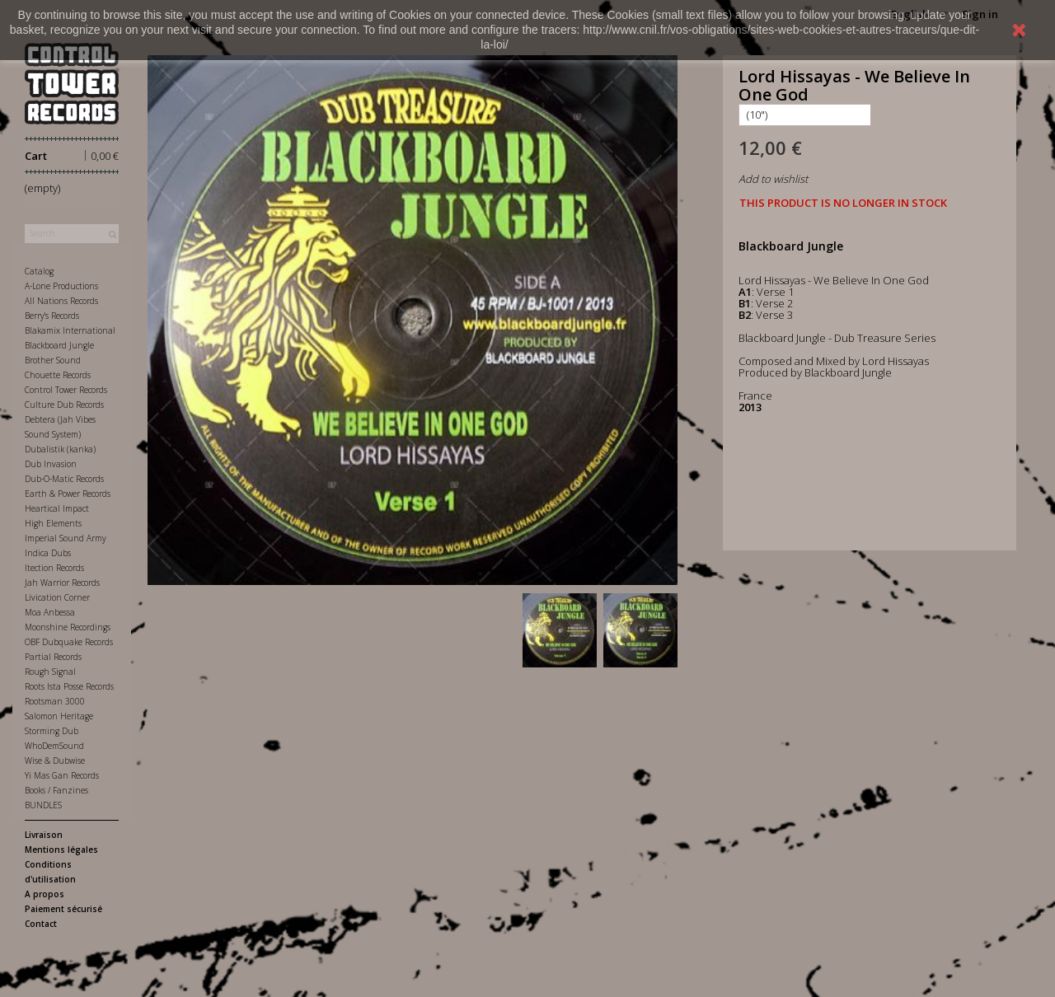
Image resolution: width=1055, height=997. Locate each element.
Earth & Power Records (67, 493)
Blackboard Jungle (59, 345)
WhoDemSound (54, 745)
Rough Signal (50, 671)
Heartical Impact (57, 508)
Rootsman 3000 (55, 701)
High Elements (53, 523)
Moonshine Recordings (67, 627)
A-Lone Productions (61, 286)
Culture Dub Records (64, 404)
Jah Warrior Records (62, 582)
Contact (41, 923)
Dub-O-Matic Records (64, 478)
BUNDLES (43, 805)
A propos (44, 894)
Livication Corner (57, 597)
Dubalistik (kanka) (60, 449)
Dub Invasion (51, 464)
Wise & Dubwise (55, 760)
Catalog (39, 271)
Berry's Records (52, 315)
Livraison (44, 834)
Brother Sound (53, 360)
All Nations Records (61, 301)
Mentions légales (61, 849)
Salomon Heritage (59, 716)
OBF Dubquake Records (69, 642)
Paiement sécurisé (63, 909)
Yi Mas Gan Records (62, 775)
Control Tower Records (66, 390)
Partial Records (53, 656)
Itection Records (54, 567)
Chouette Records (58, 375)
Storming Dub (51, 731)
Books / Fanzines (56, 790)
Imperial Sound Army (65, 538)
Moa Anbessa (50, 612)
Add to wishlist (773, 178)
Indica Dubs (48, 553)
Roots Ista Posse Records (69, 686)
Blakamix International (70, 330)
